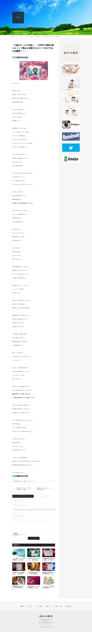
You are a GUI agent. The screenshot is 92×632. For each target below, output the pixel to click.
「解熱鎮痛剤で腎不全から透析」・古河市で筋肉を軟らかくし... (18, 588)
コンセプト (41, 2)
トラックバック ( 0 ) (44, 496)
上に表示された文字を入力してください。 (20, 534)
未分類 (18, 53)
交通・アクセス (67, 2)
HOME (35, 2)
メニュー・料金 (50, 2)
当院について (58, 2)
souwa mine (19, 481)
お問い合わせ (75, 2)
